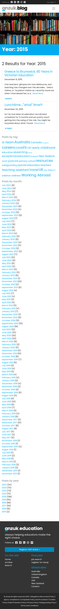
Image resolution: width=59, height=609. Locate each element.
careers (8, 98)
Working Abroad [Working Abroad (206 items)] (35, 175)
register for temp (39, 562)
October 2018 (8, 389)
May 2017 (6, 437)
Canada (35, 577)
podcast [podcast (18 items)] (13, 161)
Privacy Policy (32, 602)
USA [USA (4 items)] (45, 170)
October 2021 (8, 284)
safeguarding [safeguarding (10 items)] (9, 165)
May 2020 (6, 335)
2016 (4, 508)
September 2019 (10, 359)
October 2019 (8, 356)
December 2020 (10, 314)
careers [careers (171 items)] (8, 147)
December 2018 (9, 383)
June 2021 (6, 296)
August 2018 (7, 395)
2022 (4, 490)
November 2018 (9, 386)
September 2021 (10, 287)
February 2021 (9, 308)
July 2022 (6, 257)
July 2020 (6, 329)
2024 (4, 484)
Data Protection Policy (17, 602)
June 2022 (7, 260)
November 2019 (9, 353)
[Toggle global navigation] (51, 2)
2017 (4, 505)
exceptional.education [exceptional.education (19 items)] (16, 156)
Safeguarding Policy (47, 602)
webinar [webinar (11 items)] (6, 175)
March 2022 (7, 269)
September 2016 (10, 446)
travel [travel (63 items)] (33, 170)
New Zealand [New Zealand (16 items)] (46, 156)
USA (33, 580)
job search (36, 559)
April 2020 (7, 338)
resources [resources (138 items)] (44, 160)
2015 (4, 511)
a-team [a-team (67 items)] (8, 142)
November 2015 (9, 473)
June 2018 (6, 401)
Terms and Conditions (29, 605)
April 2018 (6, 407)
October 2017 (8, 425)
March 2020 (8, 341)
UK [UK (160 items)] (41, 169)
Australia (35, 571)
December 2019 (9, 350)
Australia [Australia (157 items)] (22, 142)
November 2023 (10, 209)
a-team (8, 128)
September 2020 (10, 323)
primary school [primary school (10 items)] (27, 161)
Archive (8, 562)
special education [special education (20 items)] (28, 165)
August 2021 (7, 290)
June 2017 (6, 434)
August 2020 (8, 326)
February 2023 (9, 236)
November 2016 (9, 440)
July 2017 (6, 431)
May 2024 (6, 191)
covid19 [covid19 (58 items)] (21, 148)
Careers (35, 586)
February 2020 (9, 344)
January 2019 (8, 380)
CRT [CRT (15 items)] (29, 148)
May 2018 (6, 404)
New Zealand (37, 583)
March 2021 (7, 305)
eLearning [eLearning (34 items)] (21, 152)
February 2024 (9, 200)
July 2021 (6, 293)
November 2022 (10, 245)
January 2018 (8, 416)
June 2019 (6, 368)
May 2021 (6, 299)
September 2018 (10, 392)
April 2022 (7, 266)
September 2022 (10, 251)
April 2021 (6, 302)
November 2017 (9, 422)
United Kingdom (39, 574)
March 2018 (7, 410)
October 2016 (8, 443)
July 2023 (6, 221)
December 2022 (10, 242)
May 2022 (6, 263)
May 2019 (6, 371)
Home (8, 559)
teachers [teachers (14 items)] (45, 165)
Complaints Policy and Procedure (34, 599)
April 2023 (7, 230)
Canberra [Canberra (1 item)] (45, 143)
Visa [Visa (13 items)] (50, 170)
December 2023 (10, 206)
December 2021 (9, 278)
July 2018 (6, 398)
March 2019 (7, 374)
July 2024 (6, 185)
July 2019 (6, 365)
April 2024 (7, 194)
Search (8, 565)
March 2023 (7, 233)
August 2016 (7, 449)
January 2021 (8, 311)
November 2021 (9, 281)
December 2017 (9, 419)
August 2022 (8, 254)
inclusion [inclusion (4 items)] (34, 156)
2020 (4, 496)
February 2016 (9, 464)
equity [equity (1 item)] (30, 153)
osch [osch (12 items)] (4, 161)
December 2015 (9, 470)
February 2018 (9, 413)
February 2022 (9, 272)
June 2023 (7, 224)
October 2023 (9, 212)
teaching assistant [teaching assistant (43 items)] (15, 170)
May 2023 (6, 227)
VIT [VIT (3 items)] (54, 170)
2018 (4, 502)
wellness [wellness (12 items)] (16, 175)
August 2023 (8, 218)
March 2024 (8, 197)
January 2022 (8, 275)
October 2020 (9, 320)
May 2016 (6, 458)
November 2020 (10, 317)
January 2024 (8, 203)
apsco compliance (11, 599)
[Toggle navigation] (53, 8)
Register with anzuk (29, 549)
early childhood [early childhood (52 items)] (43, 148)
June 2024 (7, 188)
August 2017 (7, 428)
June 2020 (7, 332)
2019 (4, 499)
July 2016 (6, 452)
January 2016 (8, 467)
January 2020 (8, 347)
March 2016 (7, 461)
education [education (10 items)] (7, 152)
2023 (4, 487)
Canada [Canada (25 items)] (36, 142)
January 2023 (8, 239)
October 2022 (9, 248)
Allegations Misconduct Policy (42, 596)
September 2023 (10, 215)
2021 (4, 493)
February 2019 (9, 377)
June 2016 (6, 455)
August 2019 (7, 362)
